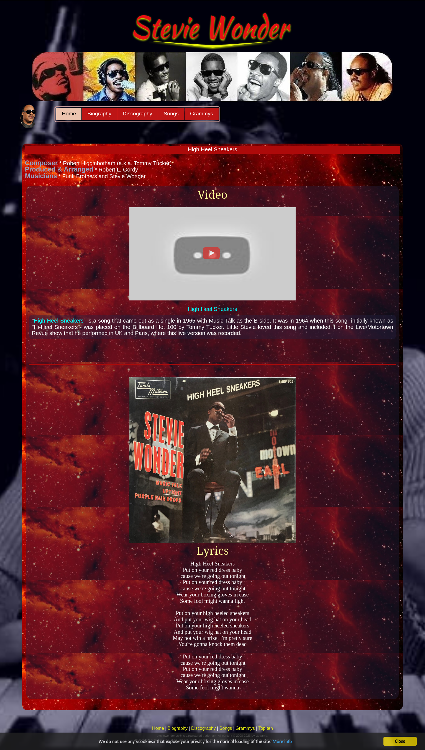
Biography (99, 113)
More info (282, 742)
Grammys (201, 113)
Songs (170, 113)
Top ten (265, 728)
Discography (137, 113)
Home (69, 113)
